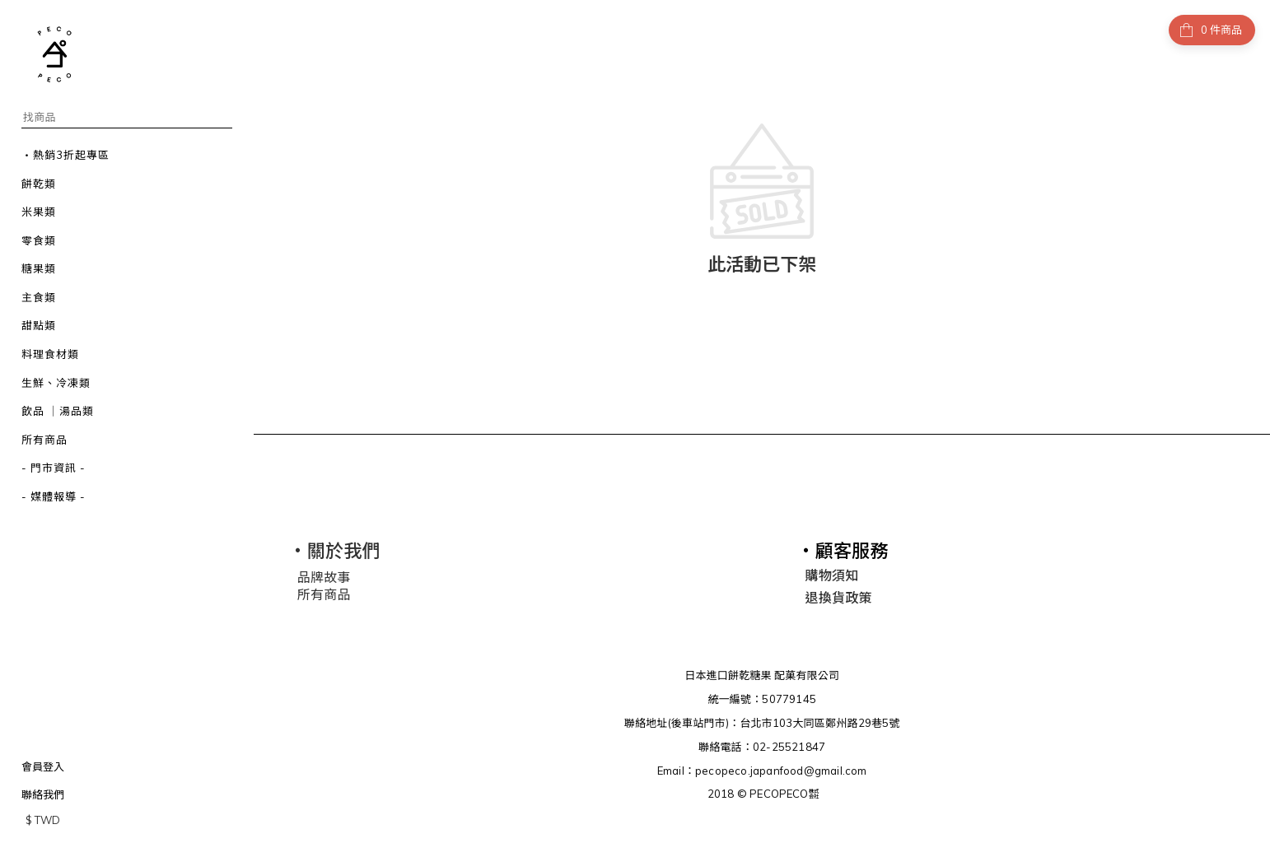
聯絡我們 (42, 794)
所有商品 (324, 591)
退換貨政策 (838, 595)
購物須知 (832, 573)
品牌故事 (324, 574)
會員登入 (42, 766)
